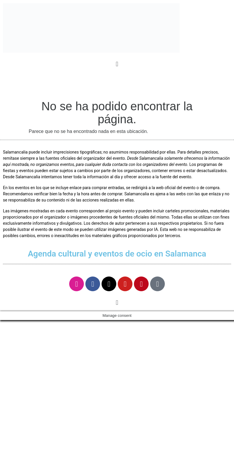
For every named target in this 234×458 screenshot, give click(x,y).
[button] (117, 64)
